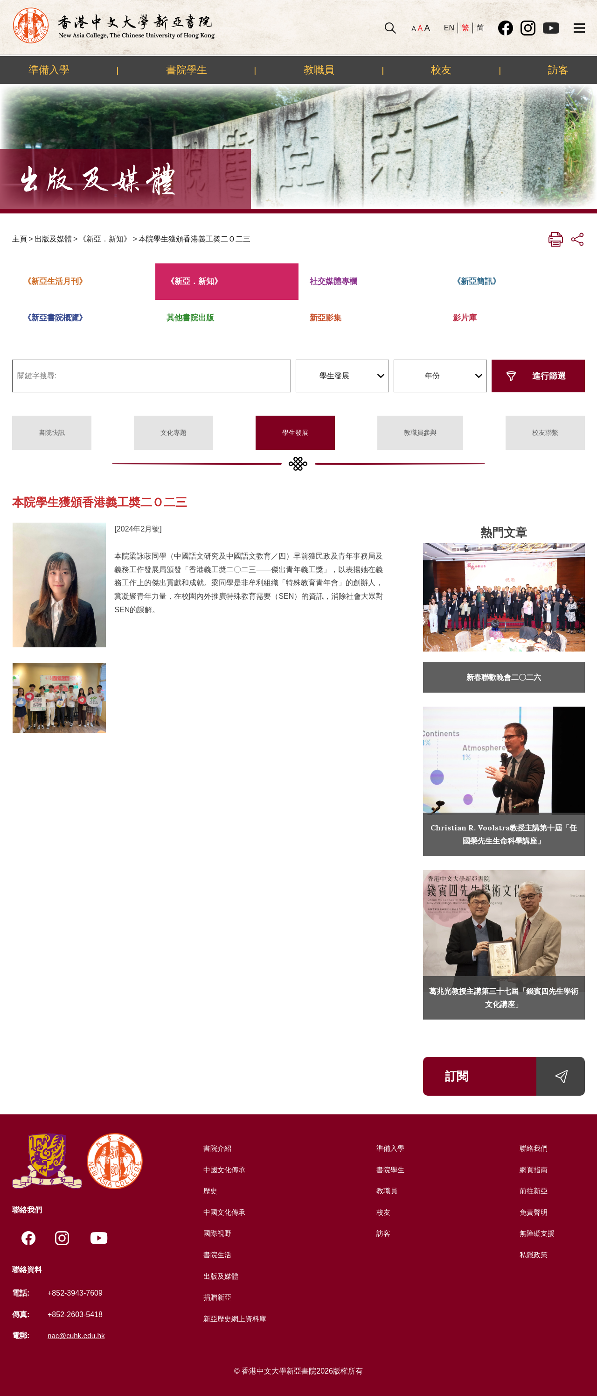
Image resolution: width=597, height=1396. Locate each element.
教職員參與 (420, 432)
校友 (441, 69)
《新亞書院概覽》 (55, 317)
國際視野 (216, 1233)
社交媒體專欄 (333, 281)
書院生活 (216, 1255)
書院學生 (186, 69)
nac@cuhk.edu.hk (77, 1336)
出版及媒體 (53, 239)
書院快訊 (52, 432)
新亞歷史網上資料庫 (235, 1319)
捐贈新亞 (216, 1297)
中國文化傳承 (223, 1170)
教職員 (319, 69)
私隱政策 (533, 1255)
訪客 (558, 69)
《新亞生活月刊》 (55, 281)
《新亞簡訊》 (476, 281)
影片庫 (465, 317)
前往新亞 (533, 1191)
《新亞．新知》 (105, 239)
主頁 (19, 239)
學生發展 (295, 432)
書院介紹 (216, 1148)
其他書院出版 (190, 317)
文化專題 (173, 432)
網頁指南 (533, 1170)
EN (449, 28)
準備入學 (48, 69)
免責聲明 (533, 1212)
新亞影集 (325, 317)
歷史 (208, 1191)
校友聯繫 (545, 432)
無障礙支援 (536, 1233)
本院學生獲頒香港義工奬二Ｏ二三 (194, 239)
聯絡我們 (533, 1148)
